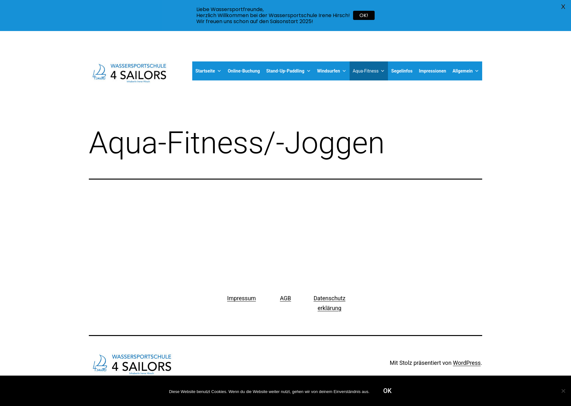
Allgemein (465, 70)
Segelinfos (401, 70)
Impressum (241, 298)
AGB (285, 298)
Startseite (208, 70)
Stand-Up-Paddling (288, 70)
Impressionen (432, 70)
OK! (363, 15)
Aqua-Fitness (369, 70)
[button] (218, 70)
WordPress (467, 362)
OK (387, 391)
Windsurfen (331, 70)
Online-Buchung (244, 70)
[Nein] (563, 391)
